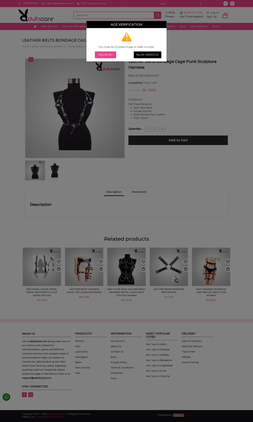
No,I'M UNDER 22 (147, 54)
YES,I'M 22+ (105, 54)
